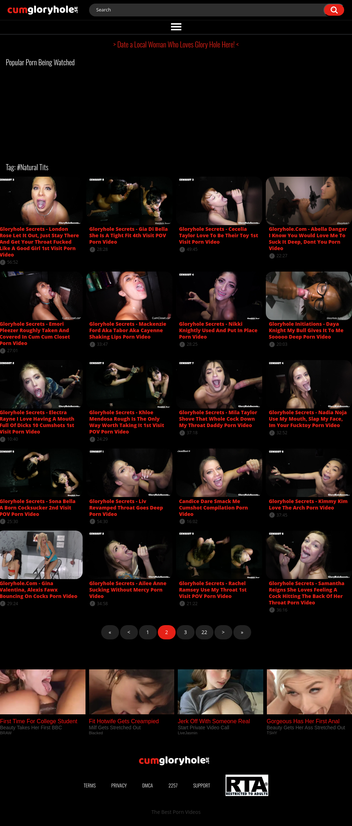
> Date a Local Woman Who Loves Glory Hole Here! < (176, 44)
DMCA (147, 785)
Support (201, 785)
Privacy (119, 785)
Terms (90, 785)
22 (204, 632)
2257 (173, 785)
